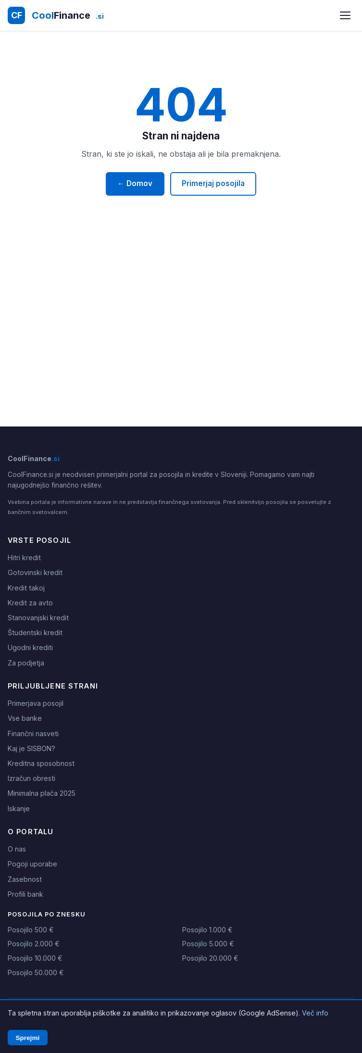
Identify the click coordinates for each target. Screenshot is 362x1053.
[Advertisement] (181, 336)
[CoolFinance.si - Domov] (56, 15)
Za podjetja (26, 663)
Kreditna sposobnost (41, 763)
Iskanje (19, 808)
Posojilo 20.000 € (210, 958)
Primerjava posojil (35, 703)
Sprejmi (27, 1037)
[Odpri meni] (345, 15)
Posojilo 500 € (31, 930)
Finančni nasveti (33, 733)
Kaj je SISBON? (31, 748)
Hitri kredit (24, 557)
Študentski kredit (35, 632)
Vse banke (25, 718)
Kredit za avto (30, 603)
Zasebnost (25, 879)
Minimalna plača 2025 (41, 793)
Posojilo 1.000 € (207, 930)
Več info (315, 1013)
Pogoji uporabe (32, 864)
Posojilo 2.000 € (34, 944)
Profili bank (25, 894)
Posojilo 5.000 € (208, 944)
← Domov (134, 183)
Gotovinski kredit (35, 572)
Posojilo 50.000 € (36, 972)
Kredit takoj (26, 588)
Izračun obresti (31, 778)
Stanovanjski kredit (38, 618)
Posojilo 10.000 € (35, 958)
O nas (17, 849)
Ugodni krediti (30, 647)
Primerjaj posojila (213, 183)
